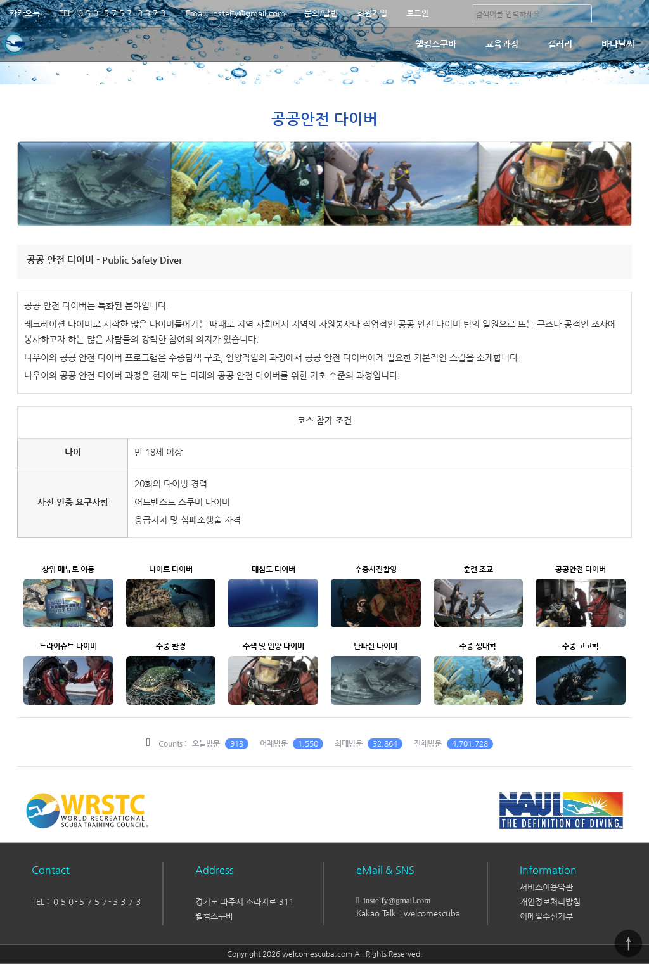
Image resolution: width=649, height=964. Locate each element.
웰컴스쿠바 (435, 44)
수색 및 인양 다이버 (273, 645)
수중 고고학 (580, 645)
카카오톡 (25, 13)
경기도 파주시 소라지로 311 (244, 901)
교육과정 (501, 44)
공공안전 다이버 (580, 569)
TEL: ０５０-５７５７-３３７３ (113, 13)
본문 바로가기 (0, 0)
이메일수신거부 (546, 916)
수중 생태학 (477, 645)
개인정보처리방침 (550, 901)
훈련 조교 (478, 569)
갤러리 (560, 44)
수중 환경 (171, 645)
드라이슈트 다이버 (68, 645)
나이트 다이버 (171, 569)
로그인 (417, 13)
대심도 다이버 (273, 569)
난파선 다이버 (375, 645)
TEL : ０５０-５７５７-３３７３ (87, 901)
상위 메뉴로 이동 (68, 569)
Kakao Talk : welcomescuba (408, 913)
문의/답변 (321, 13)
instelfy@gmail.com (395, 900)
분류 (633, 13)
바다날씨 (617, 44)
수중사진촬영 (376, 569)
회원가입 (372, 13)
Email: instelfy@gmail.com (235, 13)
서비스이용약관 (546, 887)
